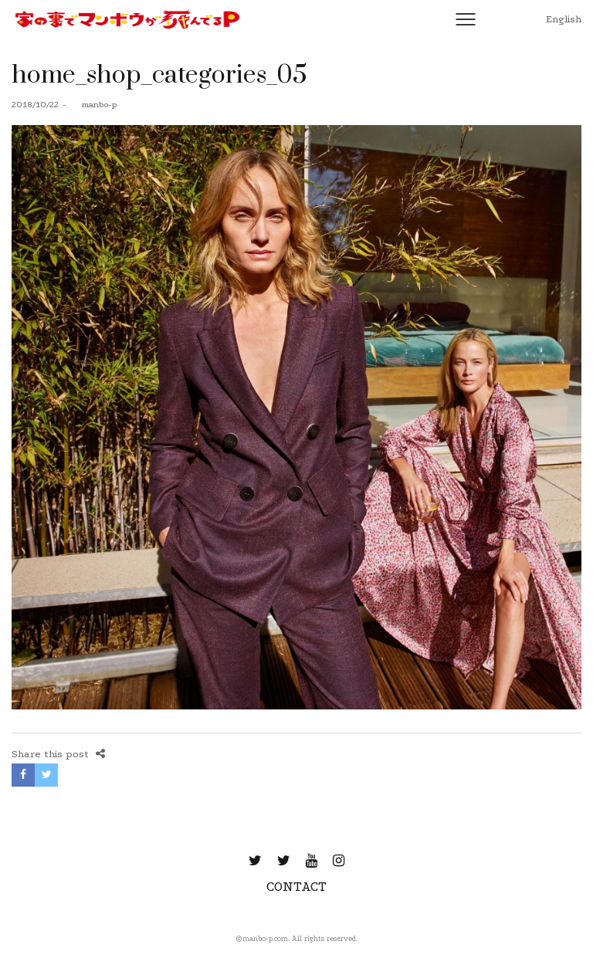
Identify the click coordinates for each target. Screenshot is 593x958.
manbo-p (93, 105)
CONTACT (296, 886)
